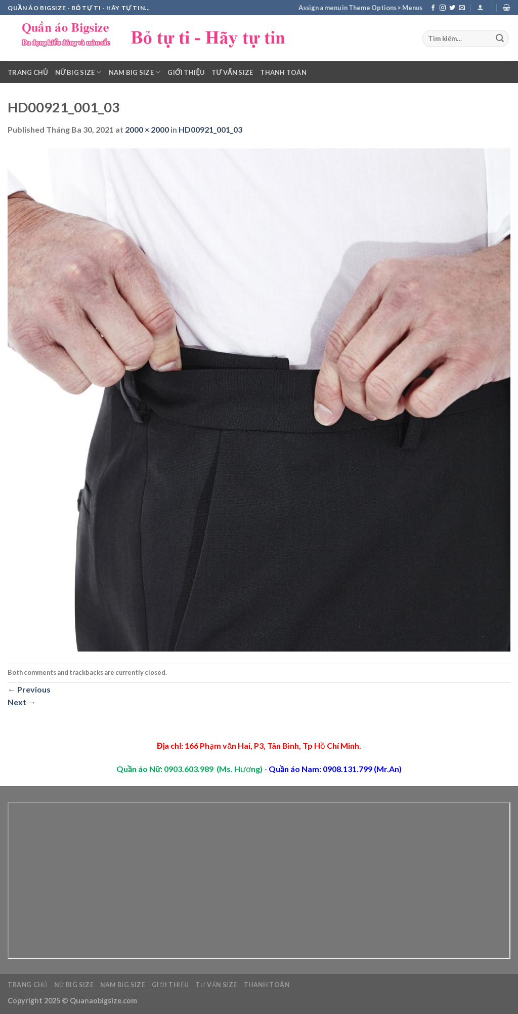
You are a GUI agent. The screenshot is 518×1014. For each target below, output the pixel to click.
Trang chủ (28, 72)
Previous (29, 689)
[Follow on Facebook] (433, 8)
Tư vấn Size (232, 72)
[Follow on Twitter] (452, 8)
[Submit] (499, 38)
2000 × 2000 (147, 129)
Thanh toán (283, 72)
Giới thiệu (185, 72)
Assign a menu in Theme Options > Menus (360, 8)
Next (22, 702)
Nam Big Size (135, 72)
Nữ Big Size (78, 72)
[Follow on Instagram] (443, 8)
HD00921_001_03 (210, 129)
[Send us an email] (462, 8)
